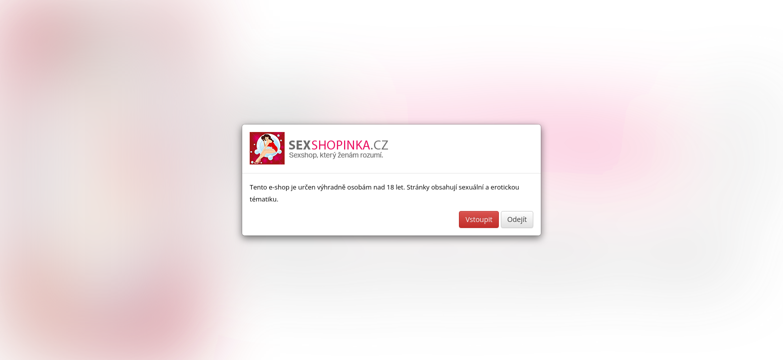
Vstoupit (478, 219)
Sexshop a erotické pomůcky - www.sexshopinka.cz (320, 149)
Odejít (517, 219)
